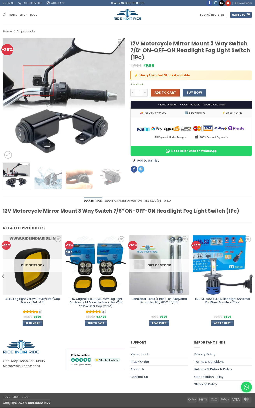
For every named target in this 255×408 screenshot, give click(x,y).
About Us (137, 369)
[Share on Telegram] (141, 169)
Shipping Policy (205, 384)
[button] (243, 3)
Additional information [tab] (123, 200)
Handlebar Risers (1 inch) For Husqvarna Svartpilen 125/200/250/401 (159, 300)
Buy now (194, 92)
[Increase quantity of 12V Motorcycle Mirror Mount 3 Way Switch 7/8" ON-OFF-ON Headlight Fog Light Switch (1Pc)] (145, 93)
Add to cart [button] (96, 323)
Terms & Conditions (209, 361)
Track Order (139, 361)
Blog (34, 15)
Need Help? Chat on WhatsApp (191, 151)
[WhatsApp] (246, 387)
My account (139, 354)
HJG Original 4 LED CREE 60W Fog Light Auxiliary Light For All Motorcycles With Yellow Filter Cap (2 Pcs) (95, 302)
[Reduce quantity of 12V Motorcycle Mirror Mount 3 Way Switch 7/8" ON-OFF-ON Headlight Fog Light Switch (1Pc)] (132, 93)
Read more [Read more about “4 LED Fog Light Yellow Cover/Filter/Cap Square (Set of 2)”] (33, 323)
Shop (23, 15)
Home (13, 15)
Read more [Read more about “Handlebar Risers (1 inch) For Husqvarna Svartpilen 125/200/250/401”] (159, 323)
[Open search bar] (4, 15)
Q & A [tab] (167, 200)
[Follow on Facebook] (209, 3)
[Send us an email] (222, 3)
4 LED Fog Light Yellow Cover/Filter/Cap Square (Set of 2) (32, 300)
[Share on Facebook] (134, 169)
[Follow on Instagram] (215, 3)
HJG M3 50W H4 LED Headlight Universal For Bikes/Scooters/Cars (222, 300)
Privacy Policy (204, 354)
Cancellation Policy (208, 377)
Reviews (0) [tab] (152, 200)
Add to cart (165, 92)
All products (26, 31)
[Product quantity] (139, 93)
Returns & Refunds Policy (213, 369)
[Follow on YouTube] (228, 3)
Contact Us (139, 377)
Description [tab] (93, 200)
